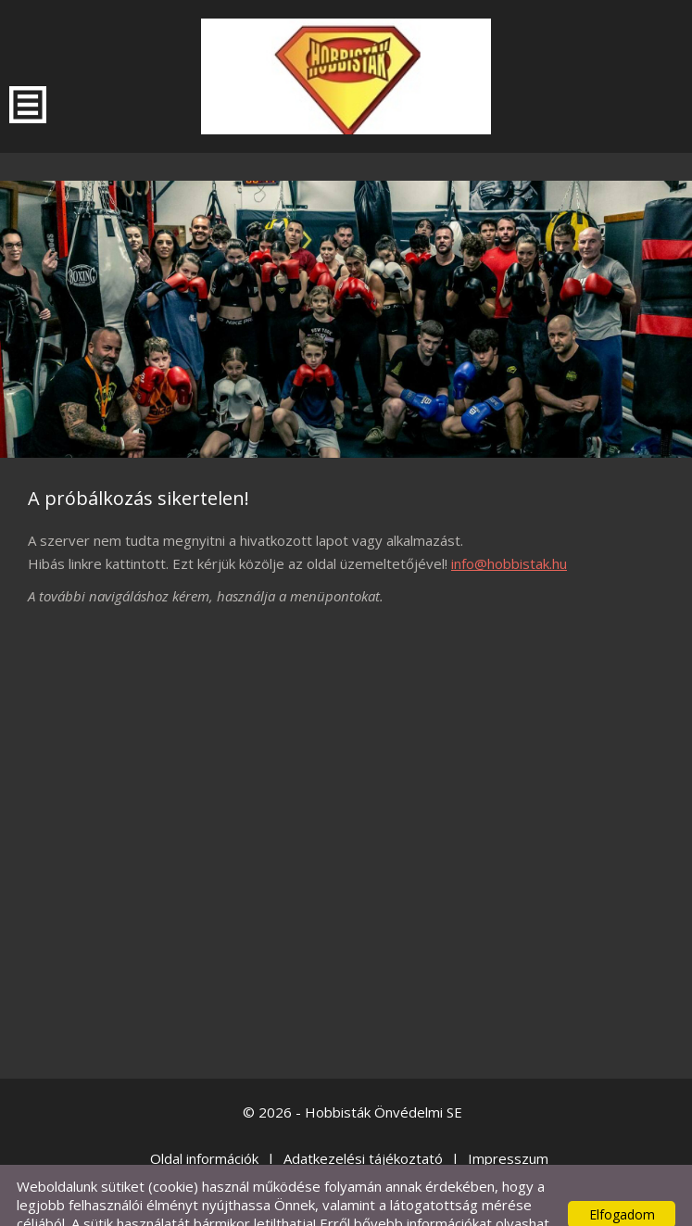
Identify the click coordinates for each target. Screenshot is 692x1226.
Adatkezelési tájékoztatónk (123, 1204)
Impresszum (508, 1121)
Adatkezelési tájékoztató (363, 1121)
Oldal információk (204, 1121)
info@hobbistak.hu (509, 526)
